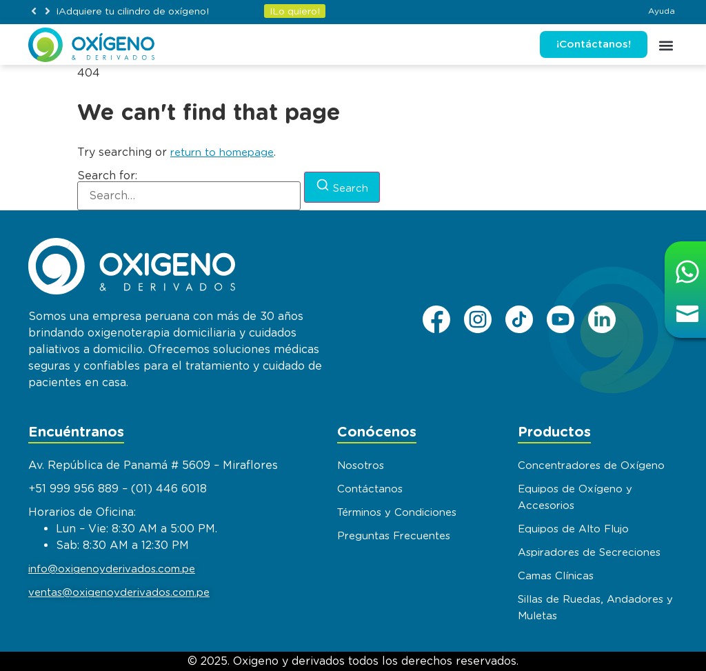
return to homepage (222, 152)
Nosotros (360, 465)
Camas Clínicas (556, 576)
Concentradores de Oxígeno (591, 465)
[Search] (342, 187)
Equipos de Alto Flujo (573, 529)
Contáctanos (370, 489)
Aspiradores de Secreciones (589, 552)
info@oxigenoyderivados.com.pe (111, 569)
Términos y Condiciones (396, 512)
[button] (33, 11)
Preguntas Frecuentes (393, 536)
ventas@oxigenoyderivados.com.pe (119, 592)
